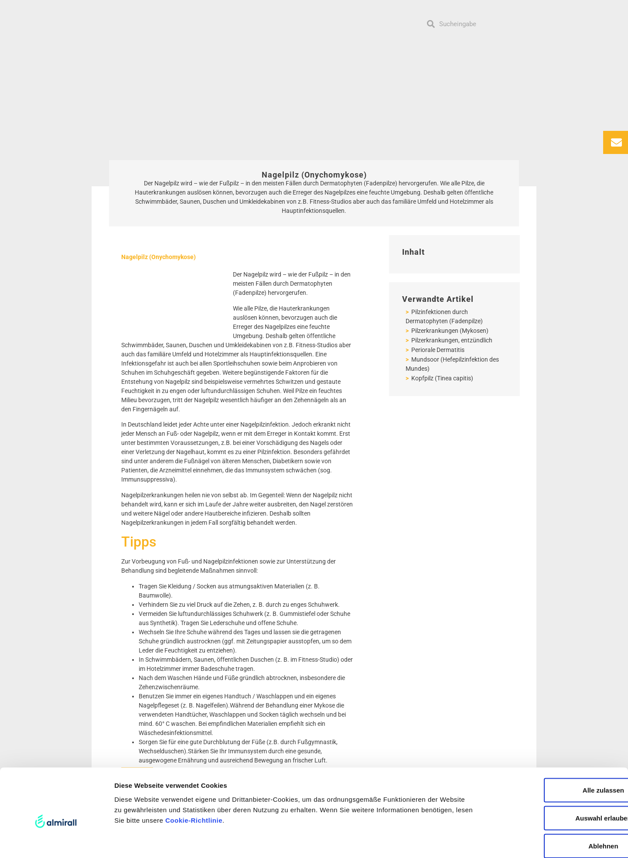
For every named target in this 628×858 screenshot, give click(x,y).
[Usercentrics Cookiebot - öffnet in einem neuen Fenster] (56, 841)
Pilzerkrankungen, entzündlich (451, 340)
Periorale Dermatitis (437, 349)
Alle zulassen (555, 745)
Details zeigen (464, 840)
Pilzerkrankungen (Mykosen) (449, 330)
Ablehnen (555, 800)
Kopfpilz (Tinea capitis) (441, 378)
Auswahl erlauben (555, 772)
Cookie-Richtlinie (193, 775)
